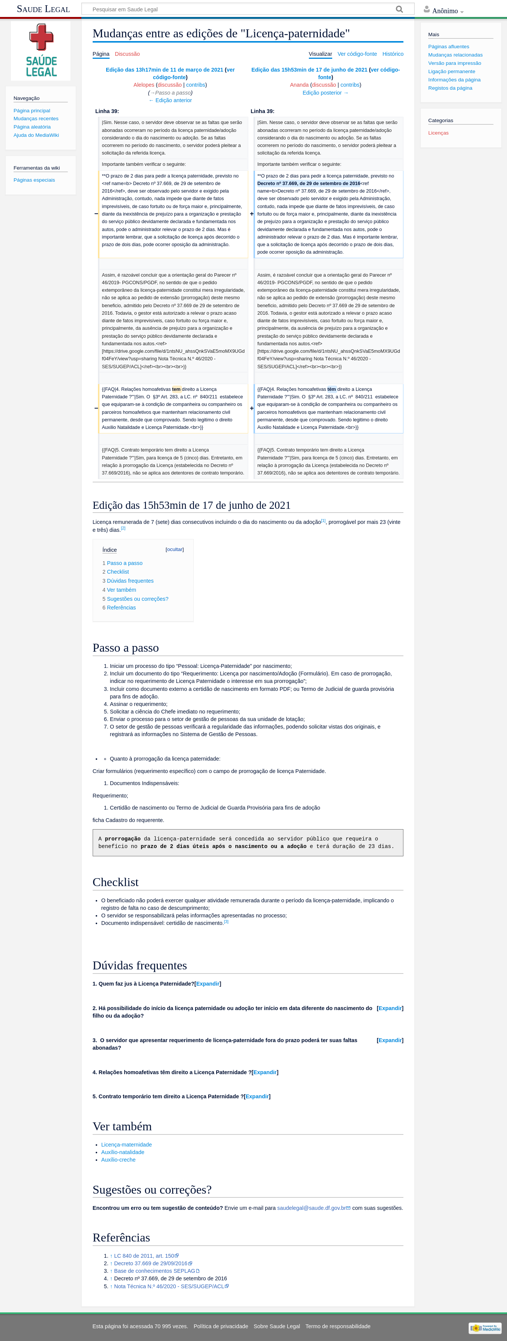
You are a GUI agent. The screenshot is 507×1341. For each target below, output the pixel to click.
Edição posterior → (325, 93)
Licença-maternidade (126, 1145)
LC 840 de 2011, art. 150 (144, 1256)
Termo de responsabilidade (338, 1326)
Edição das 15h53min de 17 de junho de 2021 (309, 70)
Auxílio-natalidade (122, 1152)
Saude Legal (43, 8)
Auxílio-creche (118, 1160)
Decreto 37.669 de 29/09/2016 (150, 1263)
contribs (195, 85)
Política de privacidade (221, 1326)
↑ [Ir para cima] (111, 1256)
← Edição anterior (170, 100)
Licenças (438, 133)
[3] (226, 921)
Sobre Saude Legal (277, 1326)
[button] (207, 983)
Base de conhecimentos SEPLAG (154, 1271)
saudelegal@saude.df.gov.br (311, 1208)
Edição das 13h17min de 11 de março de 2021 (164, 70)
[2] (123, 528)
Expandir (208, 984)
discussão (170, 85)
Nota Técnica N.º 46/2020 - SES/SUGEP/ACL (169, 1286)
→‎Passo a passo (170, 93)
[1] (323, 520)
